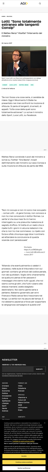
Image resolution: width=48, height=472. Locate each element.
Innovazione (6, 396)
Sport (4, 406)
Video (20, 386)
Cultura (5, 398)
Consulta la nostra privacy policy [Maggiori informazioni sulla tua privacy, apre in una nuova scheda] (23, 437)
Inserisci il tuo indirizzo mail (14, 364)
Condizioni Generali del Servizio (12, 375)
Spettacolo (6, 401)
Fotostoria (22, 388)
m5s (32, 85)
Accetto (24, 456)
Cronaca (5, 386)
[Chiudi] (44, 423)
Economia (6, 391)
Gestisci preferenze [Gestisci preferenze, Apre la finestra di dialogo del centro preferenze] (24, 468)
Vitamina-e (22, 397)
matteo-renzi (23, 85)
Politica (9, 16)
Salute (4, 408)
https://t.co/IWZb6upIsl (33, 249)
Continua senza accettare (24, 462)
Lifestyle (5, 403)
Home (3, 16)
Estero (4, 388)
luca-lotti (13, 85)
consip (4, 85)
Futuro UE (22, 400)
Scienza (5, 411)
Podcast (21, 391)
